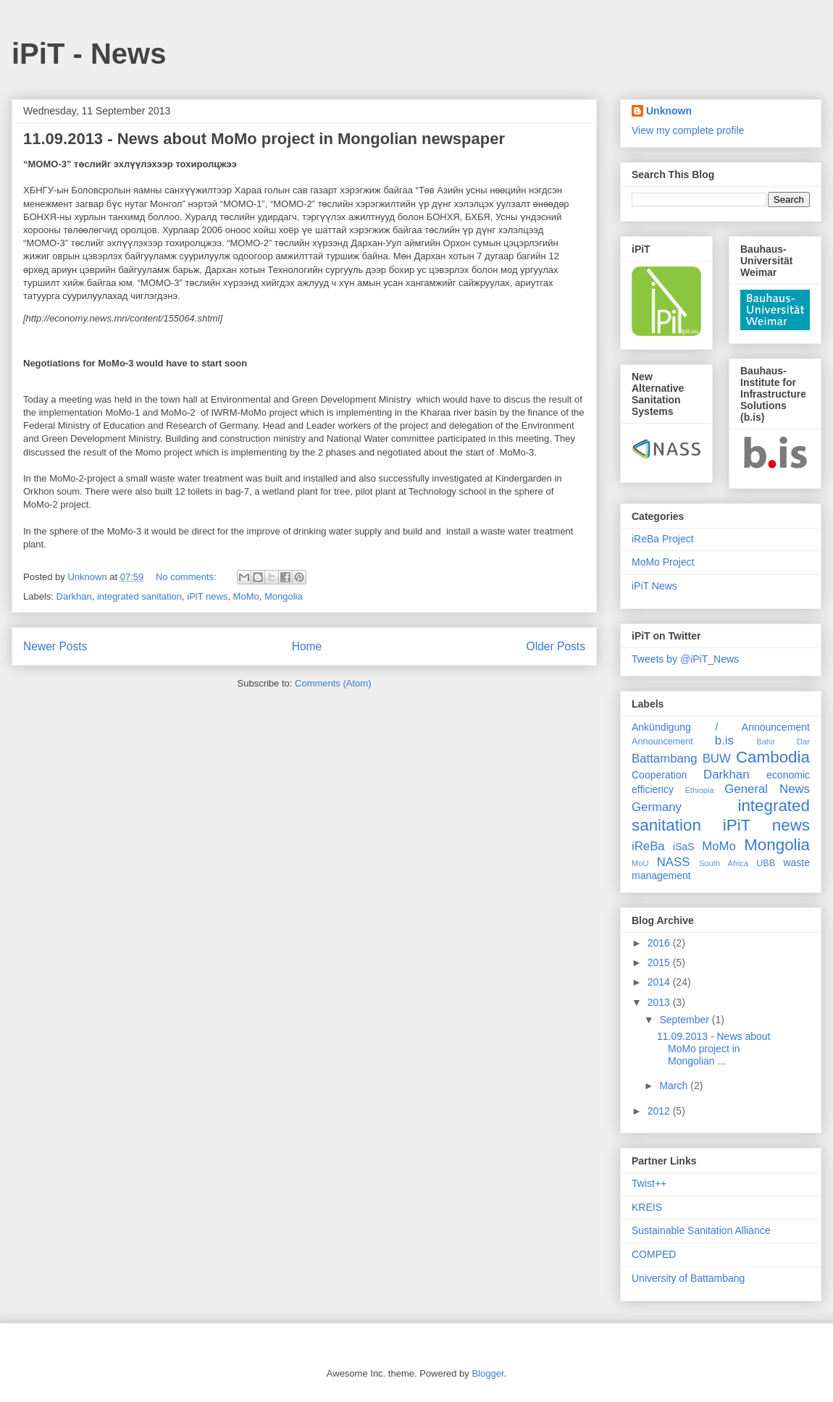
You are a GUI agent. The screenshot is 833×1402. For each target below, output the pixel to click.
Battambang (665, 758)
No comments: (187, 576)
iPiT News (654, 586)
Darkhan (74, 596)
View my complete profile (688, 130)
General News (767, 789)
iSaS (684, 846)
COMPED (654, 1254)
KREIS (647, 1207)
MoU (640, 863)
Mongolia (283, 596)
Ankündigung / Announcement (721, 727)
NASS (673, 862)
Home (307, 646)
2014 (660, 982)
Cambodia (773, 757)
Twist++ (649, 1183)
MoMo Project (663, 562)
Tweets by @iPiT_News (685, 659)
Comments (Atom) (333, 683)
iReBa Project (663, 539)
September (685, 1019)
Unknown (669, 111)
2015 (660, 962)
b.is (724, 740)
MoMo (246, 596)
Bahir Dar (783, 741)
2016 (660, 943)
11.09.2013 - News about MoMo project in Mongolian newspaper (264, 139)
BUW (717, 758)
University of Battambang (688, 1278)
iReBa (648, 846)
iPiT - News (89, 54)
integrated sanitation (139, 596)
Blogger (487, 1373)
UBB (765, 863)
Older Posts (556, 646)
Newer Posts (55, 646)
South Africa (723, 863)
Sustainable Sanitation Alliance (701, 1230)
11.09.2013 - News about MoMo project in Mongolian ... (713, 1048)
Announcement (662, 741)
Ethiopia (699, 790)
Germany (657, 807)
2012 (660, 1111)
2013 (660, 1002)
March (674, 1085)
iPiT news (207, 596)
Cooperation (659, 775)
